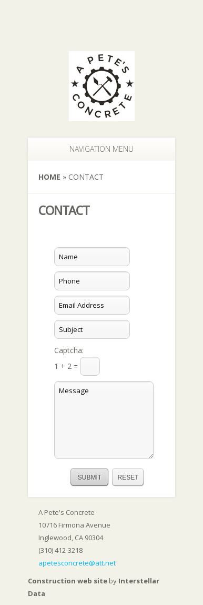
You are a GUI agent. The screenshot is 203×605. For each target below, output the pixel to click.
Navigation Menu (96, 149)
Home (49, 177)
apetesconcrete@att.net (77, 563)
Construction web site (67, 581)
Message (104, 420)
